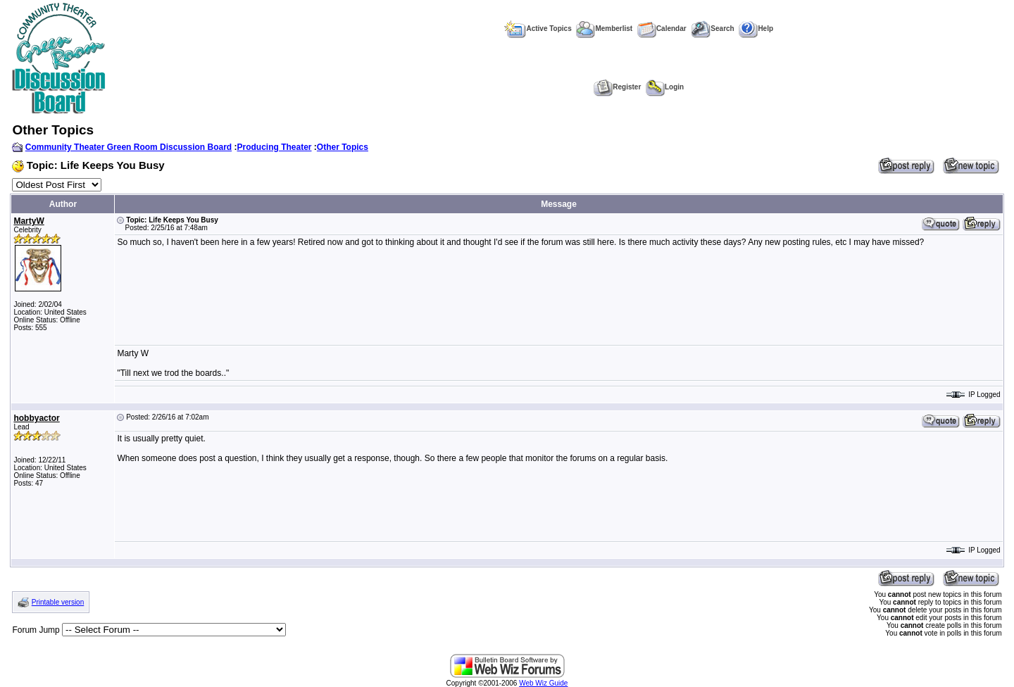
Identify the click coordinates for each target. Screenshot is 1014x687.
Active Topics (537, 28)
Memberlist (604, 28)
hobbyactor (36, 418)
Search (712, 28)
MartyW (28, 221)
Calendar (662, 28)
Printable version (58, 602)
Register (617, 87)
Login (665, 87)
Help (756, 28)
